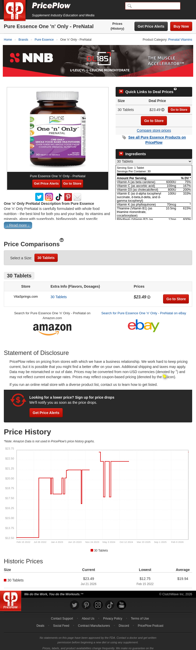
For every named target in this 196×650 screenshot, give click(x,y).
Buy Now (181, 26)
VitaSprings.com (26, 288)
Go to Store (179, 102)
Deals (40, 618)
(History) (117, 28)
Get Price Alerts (151, 26)
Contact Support (62, 611)
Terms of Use (140, 611)
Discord (124, 618)
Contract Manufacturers (94, 618)
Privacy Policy (112, 611)
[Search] (152, 6)
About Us (88, 611)
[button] (98, 218)
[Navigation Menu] (186, 6)
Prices (117, 24)
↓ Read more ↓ (18, 217)
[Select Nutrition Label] (154, 153)
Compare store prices (154, 122)
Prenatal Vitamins (180, 39)
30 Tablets (46, 250)
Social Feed (61, 618)
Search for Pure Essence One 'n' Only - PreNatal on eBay (143, 305)
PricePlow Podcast (150, 618)
